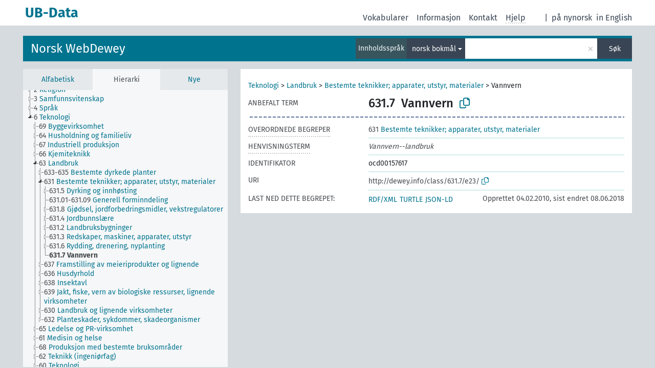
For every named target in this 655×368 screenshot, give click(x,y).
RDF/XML (382, 199)
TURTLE (411, 199)
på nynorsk (572, 17)
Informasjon (439, 17)
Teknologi (263, 85)
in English (614, 17)
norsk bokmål (434, 48)
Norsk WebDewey (78, 48)
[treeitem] (54, 90)
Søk (615, 48)
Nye (194, 79)
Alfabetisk (57, 79)
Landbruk (302, 85)
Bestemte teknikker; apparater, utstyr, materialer (404, 85)
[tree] (125, 228)
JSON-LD (439, 199)
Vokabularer (385, 17)
